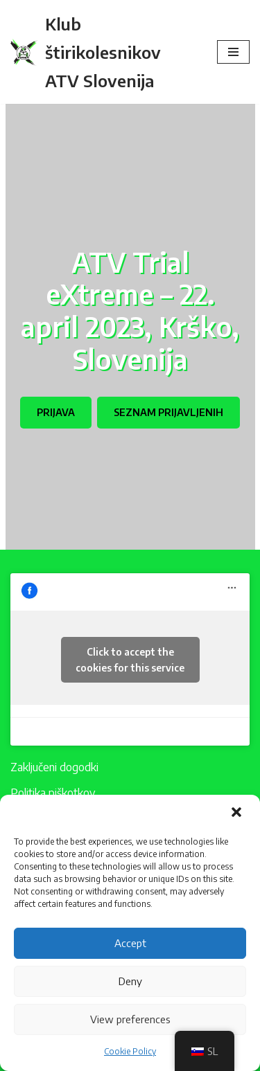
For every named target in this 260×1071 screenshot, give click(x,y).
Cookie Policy (130, 1051)
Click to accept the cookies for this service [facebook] (130, 660)
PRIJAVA (56, 412)
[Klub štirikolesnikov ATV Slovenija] (103, 52)
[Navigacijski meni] (233, 52)
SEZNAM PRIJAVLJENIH (168, 412)
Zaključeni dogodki (54, 767)
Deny (130, 981)
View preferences (130, 1019)
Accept (130, 943)
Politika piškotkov (52, 793)
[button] (237, 813)
